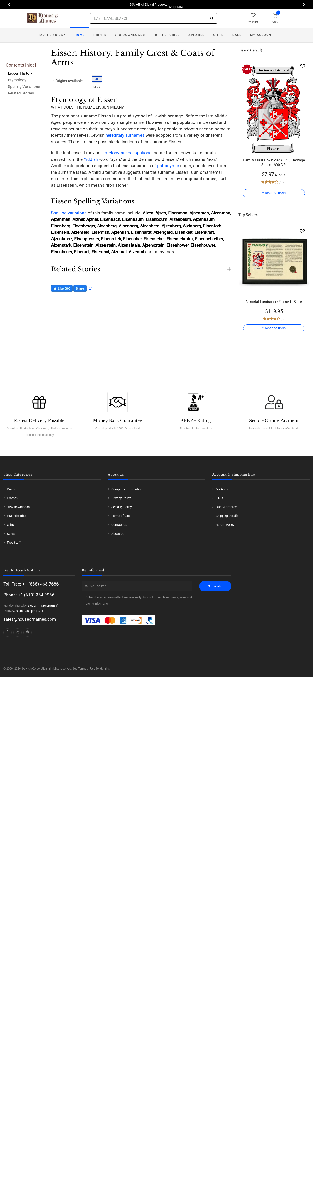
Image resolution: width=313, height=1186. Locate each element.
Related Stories (21, 93)
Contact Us (119, 524)
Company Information (126, 489)
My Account (262, 35)
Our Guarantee (226, 507)
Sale (237, 35)
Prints (100, 35)
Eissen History (20, 73)
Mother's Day (52, 35)
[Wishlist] (303, 66)
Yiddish (91, 159)
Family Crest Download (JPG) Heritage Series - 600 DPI (274, 162)
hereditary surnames (124, 135)
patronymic (168, 165)
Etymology (17, 80)
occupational (140, 152)
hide (30, 65)
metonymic (116, 152)
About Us (117, 534)
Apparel (196, 35)
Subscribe (215, 586)
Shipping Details (227, 516)
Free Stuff (14, 542)
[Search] (212, 18)
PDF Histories (166, 35)
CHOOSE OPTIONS (274, 193)
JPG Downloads (130, 35)
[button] (141, 267)
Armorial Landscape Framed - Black (273, 302)
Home (80, 35)
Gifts (218, 35)
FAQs (219, 498)
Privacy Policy (121, 498)
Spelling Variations (24, 86)
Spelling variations (69, 213)
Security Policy (121, 507)
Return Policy (225, 524)
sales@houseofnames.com (29, 619)
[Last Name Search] (153, 18)
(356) (282, 182)
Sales (11, 534)
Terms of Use (120, 516)
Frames (12, 498)
